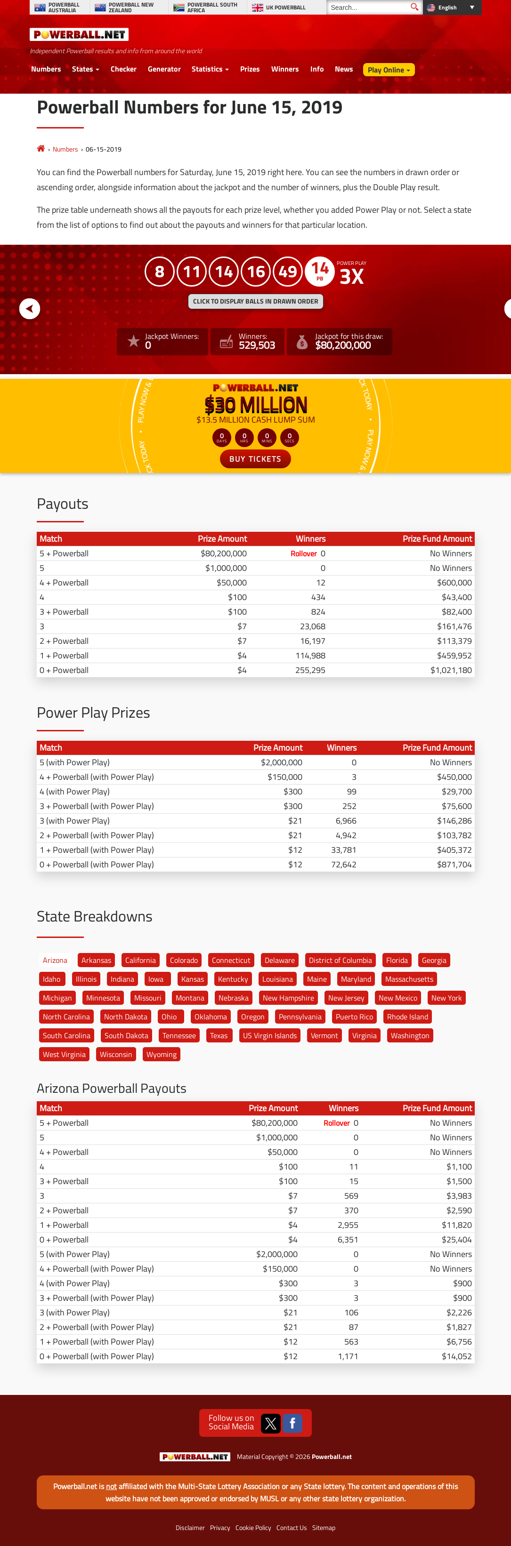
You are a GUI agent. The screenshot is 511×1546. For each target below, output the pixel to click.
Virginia (364, 1035)
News (344, 68)
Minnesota (103, 997)
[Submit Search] (414, 7)
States (82, 68)
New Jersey (346, 997)
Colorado (184, 960)
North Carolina (66, 1016)
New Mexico (398, 997)
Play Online (386, 69)
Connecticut (231, 960)
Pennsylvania (300, 1016)
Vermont (324, 1035)
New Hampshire (288, 997)
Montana (190, 997)
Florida (397, 960)
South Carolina (66, 1035)
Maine (317, 979)
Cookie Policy (253, 1527)
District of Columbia (340, 960)
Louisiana (277, 979)
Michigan (57, 997)
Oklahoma (211, 1016)
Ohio (169, 1016)
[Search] (374, 7)
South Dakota (126, 1035)
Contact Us (291, 1527)
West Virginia (64, 1054)
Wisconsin (116, 1054)
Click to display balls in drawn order (255, 301)
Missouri (148, 997)
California (140, 960)
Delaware (280, 960)
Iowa (155, 979)
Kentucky (233, 979)
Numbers (46, 68)
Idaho (51, 979)
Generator (164, 68)
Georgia (434, 960)
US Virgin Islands (270, 1035)
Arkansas (96, 960)
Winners (285, 68)
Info (317, 68)
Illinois (86, 979)
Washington (410, 1035)
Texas (218, 1035)
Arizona (55, 960)
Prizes (250, 68)
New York (446, 997)
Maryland (356, 979)
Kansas (192, 979)
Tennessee (179, 1035)
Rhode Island (407, 1016)
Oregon (253, 1016)
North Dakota (125, 1016)
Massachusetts (409, 979)
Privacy (220, 1527)
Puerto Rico (354, 1016)
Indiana (122, 979)
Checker (124, 68)
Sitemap (323, 1527)
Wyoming (161, 1054)
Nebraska (234, 997)
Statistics (207, 68)
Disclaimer (190, 1527)
